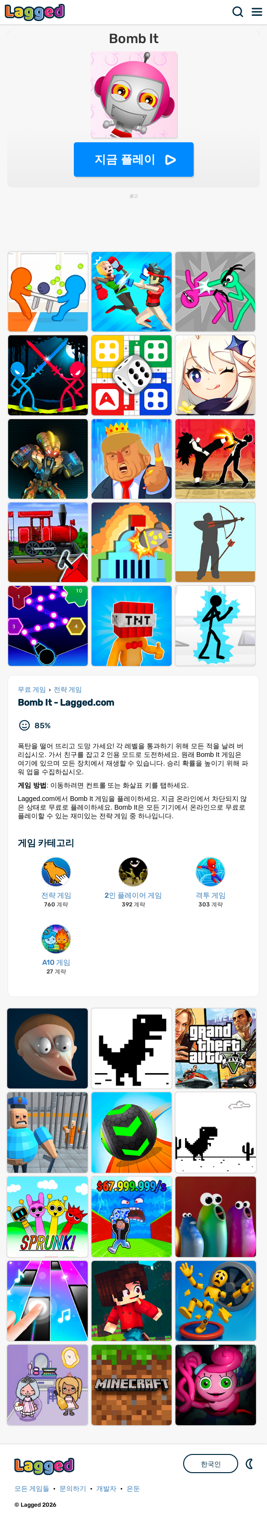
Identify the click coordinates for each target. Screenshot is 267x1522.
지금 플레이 (124, 159)
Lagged (36, 12)
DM (250, 1463)
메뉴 (257, 12)
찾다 (238, 12)
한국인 (211, 1464)
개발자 (106, 1489)
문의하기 (72, 1489)
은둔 (133, 1489)
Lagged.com (45, 1466)
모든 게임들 (31, 1489)
